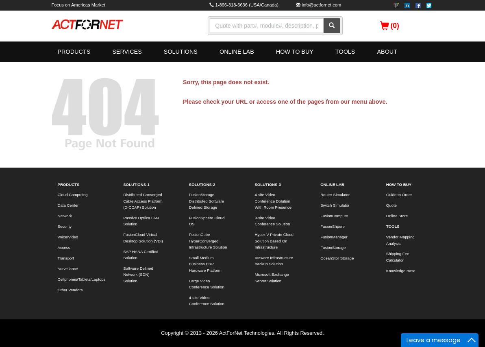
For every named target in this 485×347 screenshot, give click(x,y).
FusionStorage (333, 247)
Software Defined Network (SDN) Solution (138, 274)
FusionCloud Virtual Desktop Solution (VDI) (143, 237)
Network (65, 216)
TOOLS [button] (345, 51)
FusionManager (334, 237)
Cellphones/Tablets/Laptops (81, 279)
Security (65, 226)
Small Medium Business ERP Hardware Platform (205, 264)
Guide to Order (399, 194)
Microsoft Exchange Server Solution (271, 277)
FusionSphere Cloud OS (206, 221)
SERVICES (127, 51)
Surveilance (68, 268)
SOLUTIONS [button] (181, 51)
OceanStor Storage (337, 258)
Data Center (68, 205)
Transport (66, 258)
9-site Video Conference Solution (272, 221)
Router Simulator (335, 194)
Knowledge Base (400, 270)
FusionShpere (332, 226)
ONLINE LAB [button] (237, 51)
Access (64, 247)
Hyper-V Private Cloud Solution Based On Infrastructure (273, 240)
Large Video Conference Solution (206, 284)
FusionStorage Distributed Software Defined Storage (206, 201)
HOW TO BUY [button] (294, 51)
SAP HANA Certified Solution (140, 254)
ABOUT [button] (387, 51)
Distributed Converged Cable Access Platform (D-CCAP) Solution (143, 201)
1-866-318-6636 (231, 4)
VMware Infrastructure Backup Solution (273, 260)
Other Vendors (70, 290)
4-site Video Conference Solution (206, 300)
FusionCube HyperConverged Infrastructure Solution (208, 240)
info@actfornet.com (321, 4)
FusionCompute (334, 216)
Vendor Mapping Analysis (400, 240)
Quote (391, 205)
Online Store (397, 216)
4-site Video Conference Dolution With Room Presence (272, 201)
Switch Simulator (334, 205)
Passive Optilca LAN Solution (141, 221)
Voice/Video (68, 237)
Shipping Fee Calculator (397, 256)
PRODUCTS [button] (74, 51)
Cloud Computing (73, 194)
